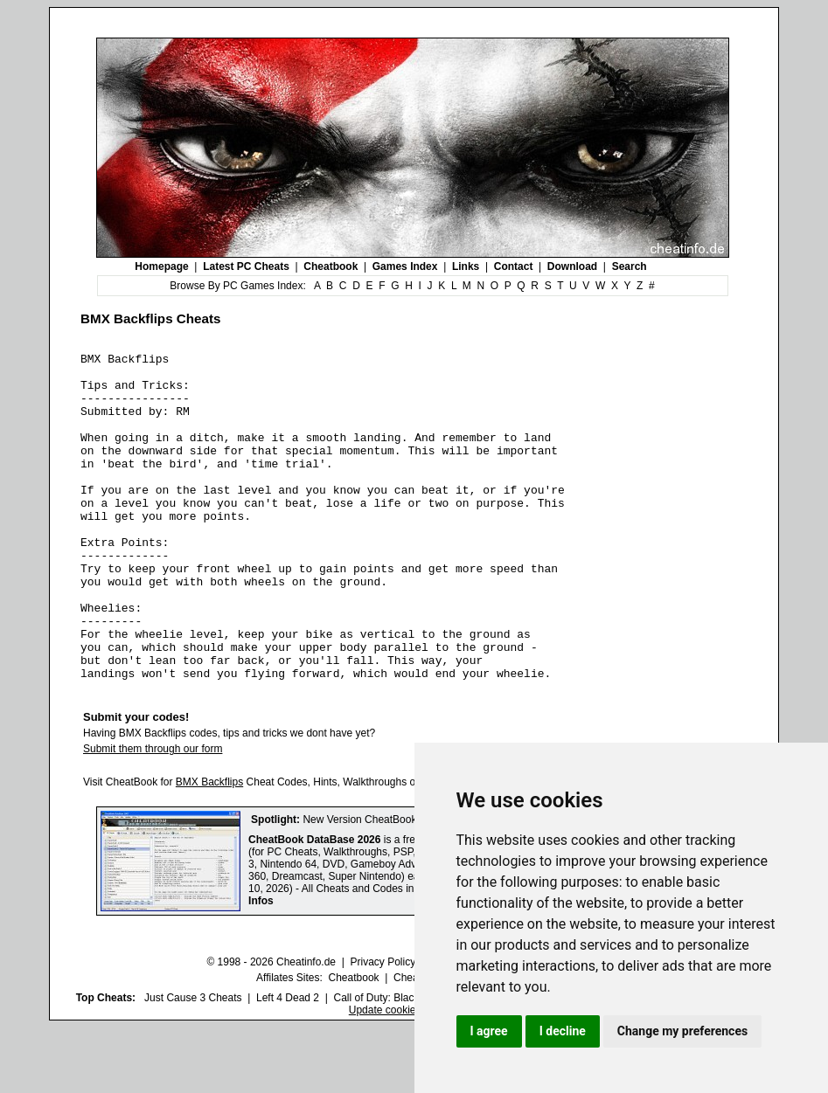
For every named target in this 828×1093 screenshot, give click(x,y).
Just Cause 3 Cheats (192, 1063)
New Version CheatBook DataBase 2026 (397, 885)
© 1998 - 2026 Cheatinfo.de (271, 1027)
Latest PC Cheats (246, 266)
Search (629, 266)
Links (465, 266)
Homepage (161, 266)
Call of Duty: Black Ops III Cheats (411, 1063)
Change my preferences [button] (682, 1031)
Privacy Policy (382, 1027)
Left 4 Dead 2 (287, 1063)
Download (572, 266)
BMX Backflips (209, 847)
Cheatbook (330, 266)
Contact (513, 266)
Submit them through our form (152, 814)
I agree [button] (489, 1031)
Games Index (405, 266)
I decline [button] (562, 1031)
